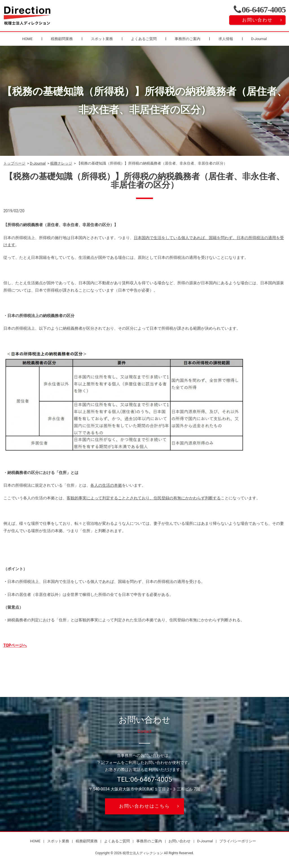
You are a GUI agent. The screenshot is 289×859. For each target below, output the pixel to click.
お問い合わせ (257, 20)
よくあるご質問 (144, 39)
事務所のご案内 (187, 39)
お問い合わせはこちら (144, 806)
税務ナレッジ (61, 163)
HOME (27, 39)
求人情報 (225, 39)
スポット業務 (102, 39)
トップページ (14, 163)
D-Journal (259, 39)
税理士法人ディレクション (142, 853)
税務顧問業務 (62, 39)
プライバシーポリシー (237, 841)
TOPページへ (15, 645)
